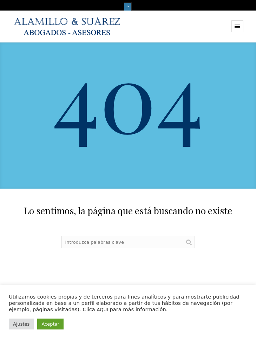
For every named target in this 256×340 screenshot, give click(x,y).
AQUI (102, 309)
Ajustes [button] (21, 324)
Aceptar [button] (50, 324)
